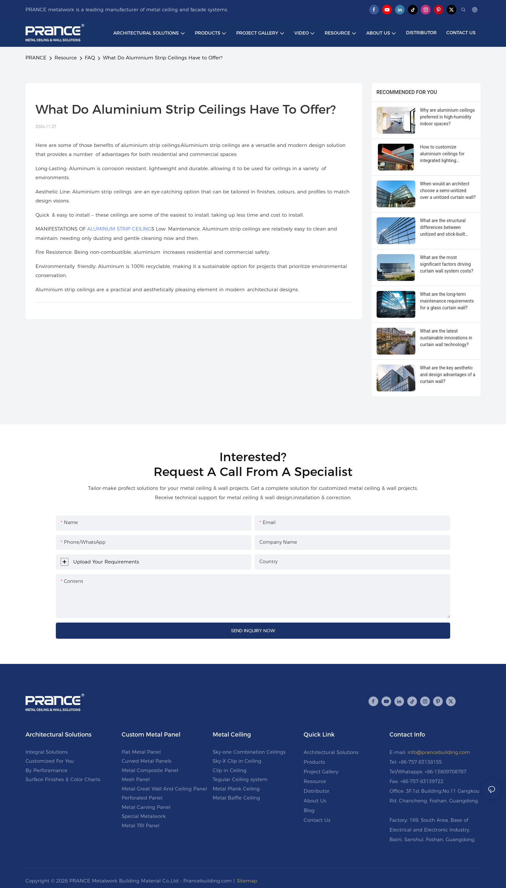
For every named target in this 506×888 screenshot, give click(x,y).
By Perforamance (46, 770)
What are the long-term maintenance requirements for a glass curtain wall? (447, 301)
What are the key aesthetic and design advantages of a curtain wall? (447, 374)
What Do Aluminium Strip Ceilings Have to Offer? (162, 58)
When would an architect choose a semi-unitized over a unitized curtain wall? (448, 190)
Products (314, 762)
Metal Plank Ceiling (236, 789)
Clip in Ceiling (230, 770)
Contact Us (317, 820)
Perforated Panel (142, 798)
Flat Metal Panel (141, 752)
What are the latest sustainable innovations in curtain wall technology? (446, 337)
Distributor (316, 791)
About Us (315, 801)
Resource (66, 58)
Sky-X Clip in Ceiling (237, 761)
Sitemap (247, 881)
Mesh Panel (136, 779)
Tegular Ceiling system (240, 779)
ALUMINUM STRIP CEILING (119, 229)
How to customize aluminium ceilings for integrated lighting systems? (442, 154)
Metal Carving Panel (146, 807)
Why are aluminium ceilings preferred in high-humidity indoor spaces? (447, 117)
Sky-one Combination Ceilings (249, 752)
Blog (309, 810)
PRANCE (35, 58)
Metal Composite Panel (150, 770)
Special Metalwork (144, 816)
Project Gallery (321, 772)
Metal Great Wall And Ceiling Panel (164, 789)
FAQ (90, 58)
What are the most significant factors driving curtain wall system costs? (446, 264)
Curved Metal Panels (146, 761)
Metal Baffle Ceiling (236, 798)
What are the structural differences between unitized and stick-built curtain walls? (443, 228)
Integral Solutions (46, 752)
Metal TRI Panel (140, 825)
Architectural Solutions (331, 752)
